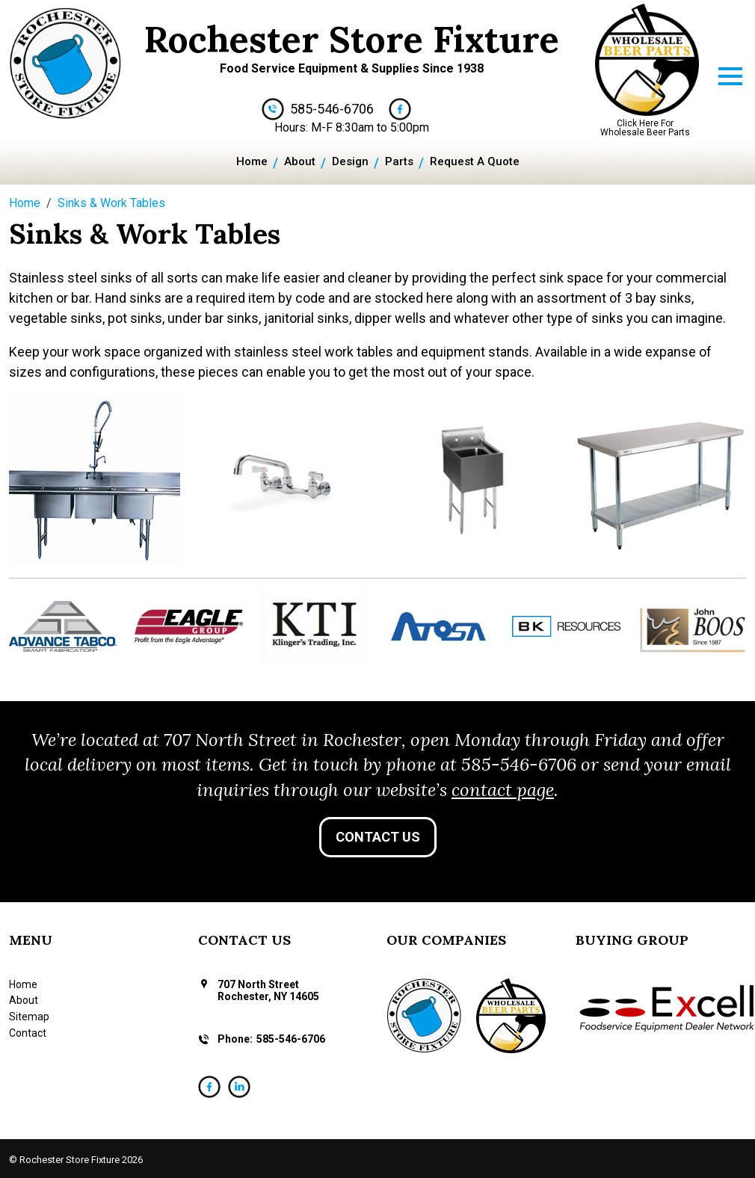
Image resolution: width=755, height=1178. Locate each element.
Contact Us (378, 837)
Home (252, 161)
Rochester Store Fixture (351, 39)
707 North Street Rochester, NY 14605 (268, 990)
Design (350, 161)
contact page (503, 789)
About (299, 161)
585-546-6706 (332, 109)
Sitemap (29, 1017)
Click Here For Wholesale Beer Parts (645, 128)
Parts (399, 161)
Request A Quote (475, 161)
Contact (27, 1033)
